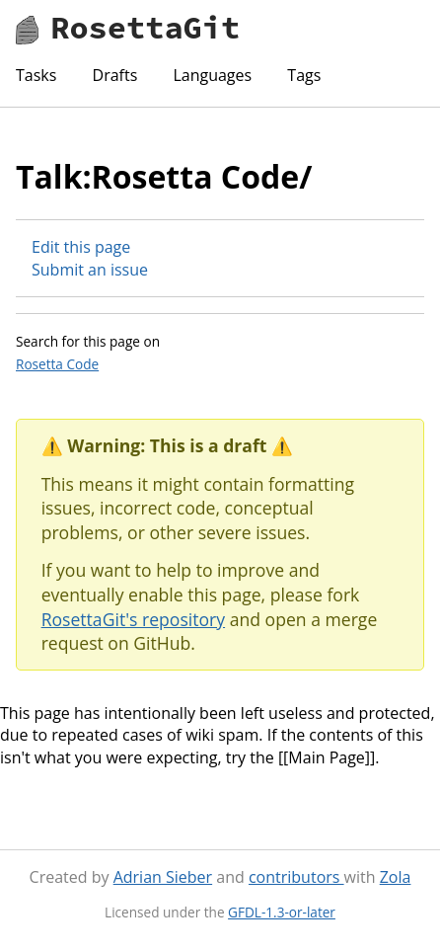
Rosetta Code (57, 364)
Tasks (36, 75)
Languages (212, 75)
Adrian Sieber (162, 877)
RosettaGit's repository (133, 619)
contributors (296, 877)
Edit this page (81, 247)
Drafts (115, 75)
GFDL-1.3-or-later (281, 912)
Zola (395, 877)
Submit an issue (90, 269)
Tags (304, 75)
